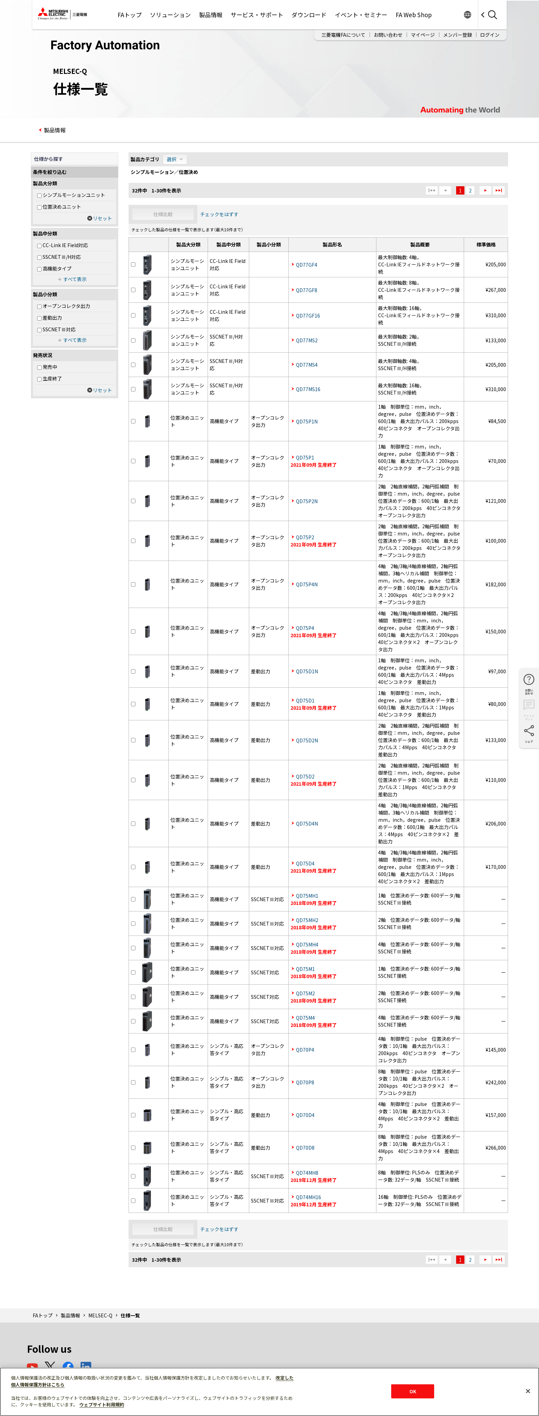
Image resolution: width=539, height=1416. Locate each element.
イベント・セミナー (361, 14)
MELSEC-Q (100, 1315)
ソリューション (170, 14)
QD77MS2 (307, 340)
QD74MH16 (308, 1197)
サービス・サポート (257, 14)
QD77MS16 (308, 389)
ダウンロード (309, 14)
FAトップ (130, 14)
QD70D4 (305, 1114)
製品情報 (210, 14)
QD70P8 (305, 1082)
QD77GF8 (306, 290)
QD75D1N (307, 671)
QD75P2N (307, 501)
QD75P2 (305, 537)
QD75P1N (307, 421)
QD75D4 (305, 863)
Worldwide (467, 14)
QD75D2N (307, 740)
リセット (102, 218)
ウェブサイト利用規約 (101, 1404)
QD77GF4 (306, 264)
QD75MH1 (307, 895)
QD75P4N (307, 584)
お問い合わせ (388, 34)
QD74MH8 (307, 1172)
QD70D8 (305, 1147)
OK (412, 1391)
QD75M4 (305, 1017)
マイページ (423, 34)
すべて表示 (75, 279)
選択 (171, 159)
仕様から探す (48, 158)
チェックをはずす (219, 214)
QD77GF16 (308, 315)
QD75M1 (305, 968)
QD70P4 (305, 1049)
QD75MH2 (307, 920)
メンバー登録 (457, 34)
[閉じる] (528, 1390)
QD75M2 (305, 993)
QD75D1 (305, 700)
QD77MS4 (307, 364)
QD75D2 (305, 776)
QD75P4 (305, 627)
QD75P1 (305, 457)
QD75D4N (307, 823)
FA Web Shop (414, 14)
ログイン (489, 34)
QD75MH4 (307, 944)
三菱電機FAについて (343, 34)
